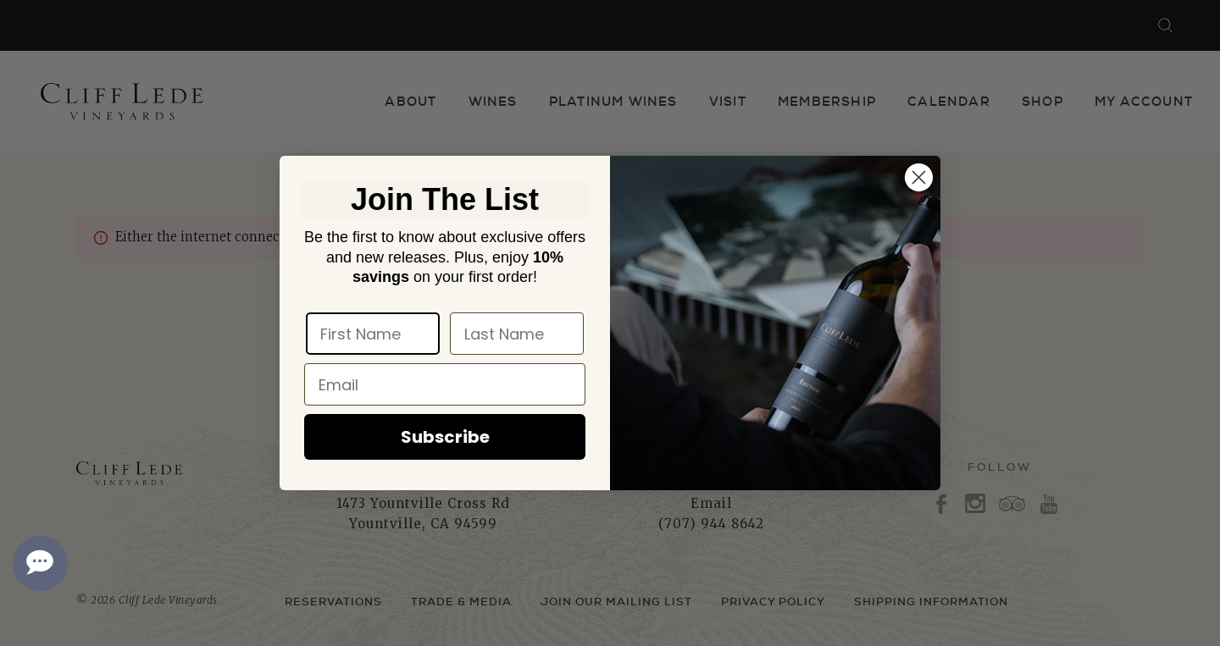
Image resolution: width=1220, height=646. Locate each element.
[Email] (444, 384)
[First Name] (373, 333)
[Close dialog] (919, 177)
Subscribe (445, 437)
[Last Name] (517, 333)
